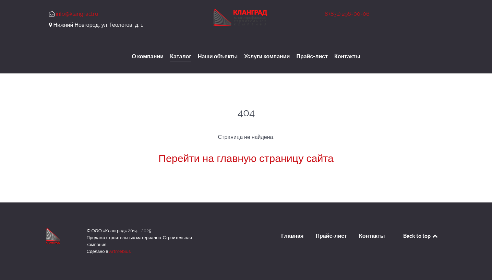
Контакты (372, 236)
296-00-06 (347, 14)
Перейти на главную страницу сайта (246, 158)
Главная (292, 236)
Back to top (421, 236)
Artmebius (120, 251)
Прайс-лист (331, 236)
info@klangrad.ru (77, 14)
